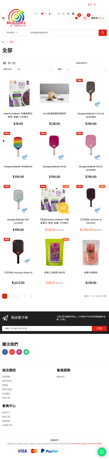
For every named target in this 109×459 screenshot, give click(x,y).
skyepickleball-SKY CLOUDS (18, 221)
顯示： (61, 69)
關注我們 (10, 344)
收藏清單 (6, 421)
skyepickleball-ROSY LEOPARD (91, 168)
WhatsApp (73, 14)
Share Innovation (79, 443)
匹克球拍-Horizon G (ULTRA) (91, 221)
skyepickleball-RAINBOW (18, 166)
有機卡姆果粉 (91, 272)
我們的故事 (7, 381)
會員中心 (6, 412)
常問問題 (6, 376)
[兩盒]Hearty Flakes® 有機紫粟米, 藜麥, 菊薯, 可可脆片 (54, 221)
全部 (11, 42)
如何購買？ (7, 393)
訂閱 (99, 328)
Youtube (63, 14)
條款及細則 (7, 389)
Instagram (68, 14)
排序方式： (8, 69)
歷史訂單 (6, 416)
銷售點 (5, 385)
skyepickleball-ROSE (54, 166)
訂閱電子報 (7, 425)
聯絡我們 (61, 376)
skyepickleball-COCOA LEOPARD (90, 115)
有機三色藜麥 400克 (54, 272)
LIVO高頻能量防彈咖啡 (54, 113)
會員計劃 (6, 398)
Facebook (58, 14)
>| (31, 296)
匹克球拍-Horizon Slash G (18, 272)
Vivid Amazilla (95, 443)
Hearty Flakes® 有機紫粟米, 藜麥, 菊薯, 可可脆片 (18, 115)
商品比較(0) (81, 63)
